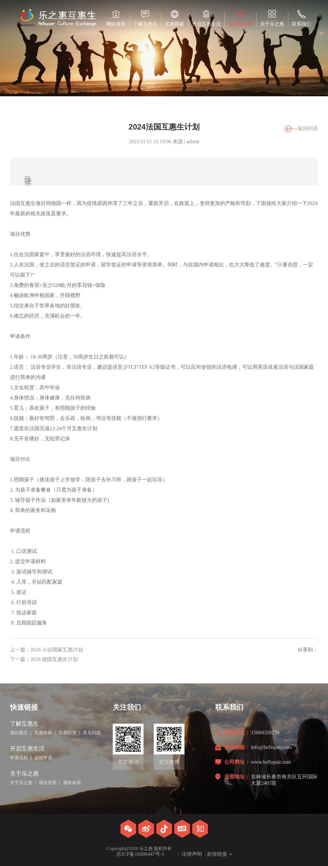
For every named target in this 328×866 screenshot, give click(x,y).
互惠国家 (174, 18)
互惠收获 (43, 733)
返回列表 (308, 128)
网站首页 (116, 18)
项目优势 (48, 783)
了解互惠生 (145, 18)
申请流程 (19, 758)
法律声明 (192, 854)
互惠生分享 (240, 18)
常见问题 (92, 733)
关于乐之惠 (272, 18)
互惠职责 (68, 733)
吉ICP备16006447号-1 (140, 854)
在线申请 (43, 758)
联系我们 (301, 18)
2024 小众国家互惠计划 (56, 649)
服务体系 (72, 783)
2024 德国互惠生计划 (54, 659)
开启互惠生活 (206, 18)
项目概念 (19, 733)
